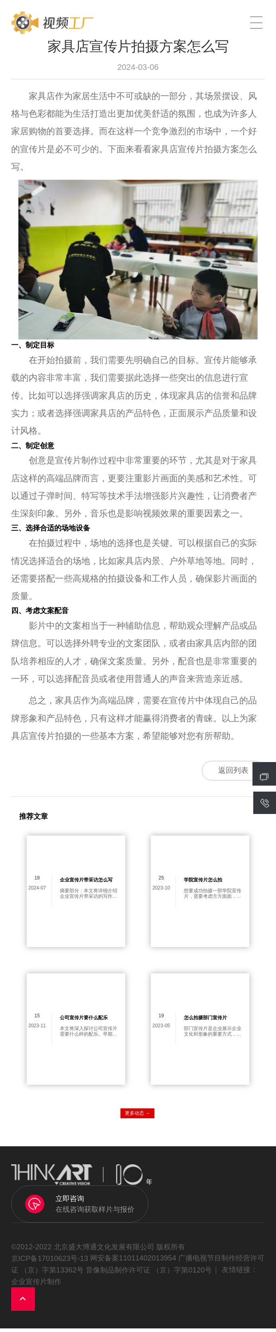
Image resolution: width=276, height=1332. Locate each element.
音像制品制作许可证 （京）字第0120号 (149, 1273)
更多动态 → (137, 1117)
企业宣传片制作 (36, 1285)
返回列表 (228, 772)
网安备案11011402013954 (133, 1261)
